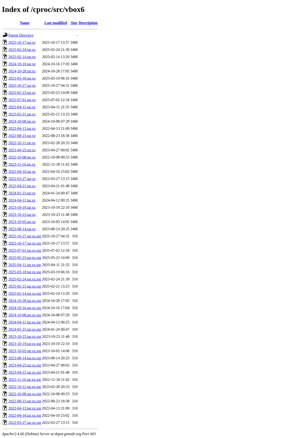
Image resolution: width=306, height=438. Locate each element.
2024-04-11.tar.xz (21, 200)
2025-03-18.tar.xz (22, 78)
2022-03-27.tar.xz (22, 179)
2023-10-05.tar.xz (22, 222)
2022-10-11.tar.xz (21, 143)
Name (24, 23)
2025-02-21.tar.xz (22, 114)
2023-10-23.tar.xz (22, 215)
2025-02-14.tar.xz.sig (24, 293)
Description (88, 23)
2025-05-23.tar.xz (22, 93)
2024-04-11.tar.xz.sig (24, 322)
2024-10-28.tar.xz (22, 71)
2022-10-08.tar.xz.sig (24, 394)
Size (74, 23)
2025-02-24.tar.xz (22, 50)
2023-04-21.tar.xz (22, 186)
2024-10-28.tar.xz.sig (24, 301)
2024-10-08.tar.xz (22, 121)
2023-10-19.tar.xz (22, 207)
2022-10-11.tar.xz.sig (24, 387)
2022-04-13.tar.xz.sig (24, 408)
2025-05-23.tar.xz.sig (24, 258)
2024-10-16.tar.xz (22, 64)
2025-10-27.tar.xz (22, 85)
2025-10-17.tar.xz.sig (24, 243)
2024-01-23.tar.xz (22, 193)
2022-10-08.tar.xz (22, 157)
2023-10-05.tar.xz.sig (24, 351)
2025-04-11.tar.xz (21, 107)
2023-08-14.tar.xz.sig (24, 358)
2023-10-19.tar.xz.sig (24, 344)
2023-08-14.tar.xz (22, 229)
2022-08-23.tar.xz (22, 136)
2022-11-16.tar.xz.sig (24, 380)
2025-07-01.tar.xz (22, 100)
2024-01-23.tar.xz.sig (24, 329)
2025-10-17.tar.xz (22, 42)
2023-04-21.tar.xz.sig (24, 372)
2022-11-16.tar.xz (21, 164)
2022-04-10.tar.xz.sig (24, 415)
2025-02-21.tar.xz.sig (24, 286)
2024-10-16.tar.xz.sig (24, 308)
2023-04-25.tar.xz (22, 150)
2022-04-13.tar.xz (22, 128)
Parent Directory (21, 35)
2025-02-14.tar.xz (22, 57)
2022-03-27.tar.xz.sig (24, 423)
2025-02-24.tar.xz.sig (24, 279)
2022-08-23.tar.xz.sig (24, 401)
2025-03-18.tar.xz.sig (24, 272)
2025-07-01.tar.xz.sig (24, 250)
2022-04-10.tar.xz (22, 172)
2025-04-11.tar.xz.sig (24, 265)
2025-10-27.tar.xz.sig (24, 236)
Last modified (55, 23)
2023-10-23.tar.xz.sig (24, 336)
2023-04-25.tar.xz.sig (24, 365)
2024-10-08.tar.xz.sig (24, 315)
